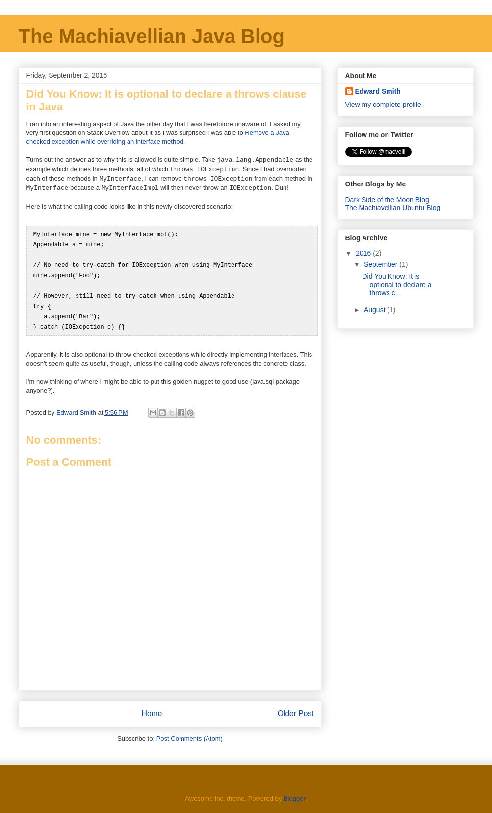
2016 (364, 253)
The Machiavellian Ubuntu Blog (392, 207)
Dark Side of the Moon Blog (387, 200)
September (381, 264)
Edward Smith (378, 91)
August (375, 310)
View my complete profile (383, 104)
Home (152, 709)
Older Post (296, 709)
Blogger (294, 793)
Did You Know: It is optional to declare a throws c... (396, 284)
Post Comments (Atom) (189, 733)
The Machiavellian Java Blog (152, 36)
